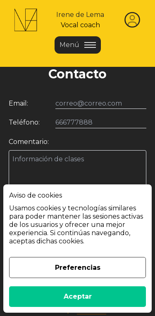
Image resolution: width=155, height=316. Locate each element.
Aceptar (78, 296)
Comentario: (29, 142)
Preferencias (77, 267)
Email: (18, 103)
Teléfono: (24, 122)
